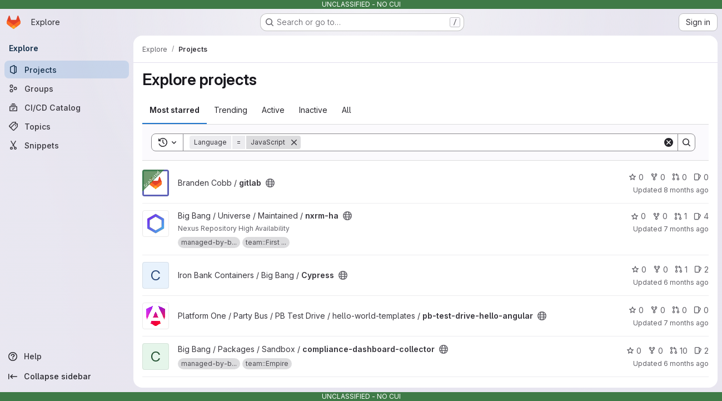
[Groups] (66, 88)
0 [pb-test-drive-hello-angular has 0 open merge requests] (679, 310)
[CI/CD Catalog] (66, 107)
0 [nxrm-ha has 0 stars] (638, 216)
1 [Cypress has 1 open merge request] (681, 269)
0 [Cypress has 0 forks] (660, 269)
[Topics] (66, 126)
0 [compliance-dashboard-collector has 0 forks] (655, 350)
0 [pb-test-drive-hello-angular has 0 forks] (657, 310)
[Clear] (668, 142)
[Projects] (66, 69)
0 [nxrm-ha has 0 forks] (660, 216)
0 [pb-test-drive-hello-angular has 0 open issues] (701, 310)
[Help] (66, 356)
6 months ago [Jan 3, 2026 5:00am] (686, 282)
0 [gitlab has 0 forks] (657, 177)
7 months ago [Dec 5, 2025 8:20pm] (686, 323)
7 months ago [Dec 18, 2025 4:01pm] (686, 229)
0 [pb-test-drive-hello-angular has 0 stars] (636, 310)
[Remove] (294, 142)
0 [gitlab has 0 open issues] (701, 177)
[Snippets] (66, 145)
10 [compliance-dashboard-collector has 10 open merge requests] (679, 350)
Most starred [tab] (175, 110)
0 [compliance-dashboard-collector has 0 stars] (633, 350)
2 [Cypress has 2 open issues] (701, 269)
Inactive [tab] (313, 110)
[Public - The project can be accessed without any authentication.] (270, 183)
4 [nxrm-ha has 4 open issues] (701, 216)
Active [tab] (273, 110)
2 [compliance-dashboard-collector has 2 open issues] (701, 350)
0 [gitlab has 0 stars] (636, 177)
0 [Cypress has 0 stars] (638, 269)
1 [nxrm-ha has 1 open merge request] (680, 216)
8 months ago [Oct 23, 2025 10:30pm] (686, 190)
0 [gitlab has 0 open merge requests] (679, 177)
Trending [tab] (230, 110)
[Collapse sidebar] (66, 376)
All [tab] (346, 110)
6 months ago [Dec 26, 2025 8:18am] (686, 363)
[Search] (481, 142)
